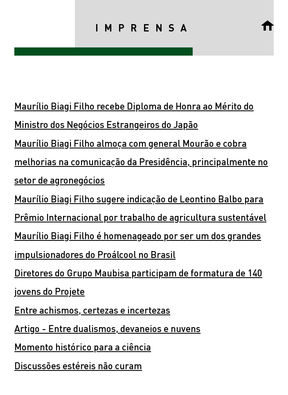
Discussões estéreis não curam (78, 365)
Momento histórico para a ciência (82, 346)
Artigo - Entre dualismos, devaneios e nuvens (107, 328)
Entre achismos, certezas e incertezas (92, 310)
